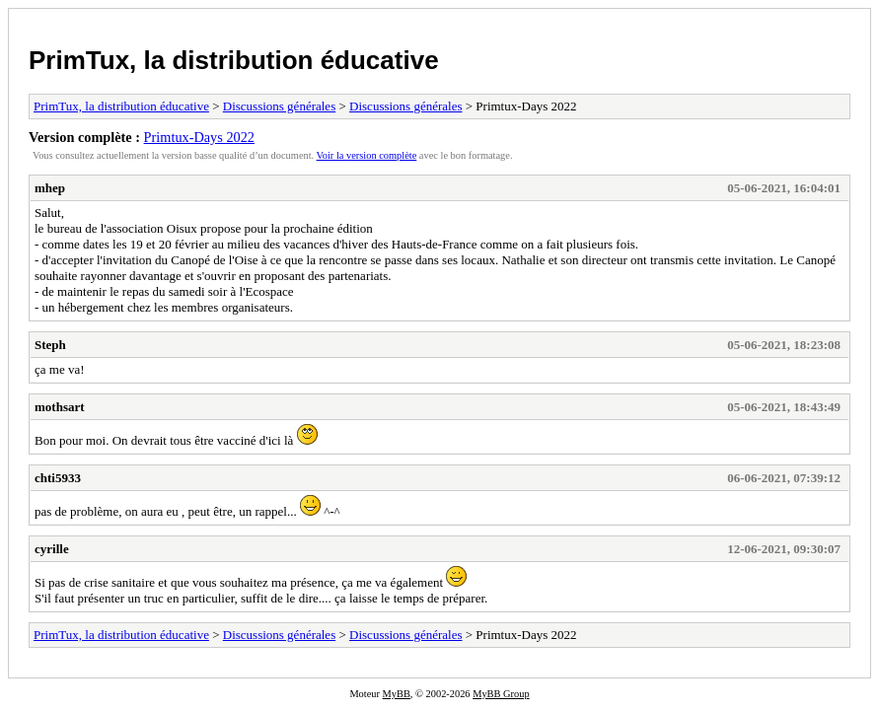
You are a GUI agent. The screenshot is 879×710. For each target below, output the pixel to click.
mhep (50, 187)
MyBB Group (501, 693)
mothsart (60, 406)
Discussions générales (279, 106)
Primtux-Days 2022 (199, 137)
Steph (50, 344)
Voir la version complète (367, 155)
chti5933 (58, 477)
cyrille (52, 548)
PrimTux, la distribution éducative (234, 60)
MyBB (396, 693)
